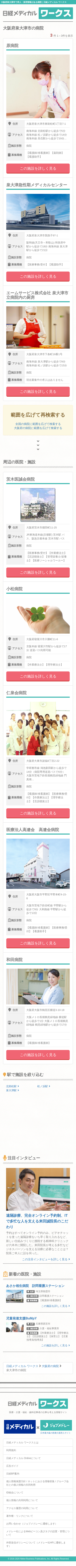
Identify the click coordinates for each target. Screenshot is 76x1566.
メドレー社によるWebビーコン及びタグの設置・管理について (38, 1533)
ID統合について (14, 1492)
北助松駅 (12, 1086)
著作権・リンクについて (19, 1516)
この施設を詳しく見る (38, 168)
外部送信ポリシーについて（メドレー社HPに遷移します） (36, 1544)
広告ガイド (12, 1466)
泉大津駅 (12, 1090)
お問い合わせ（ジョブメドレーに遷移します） (31, 1523)
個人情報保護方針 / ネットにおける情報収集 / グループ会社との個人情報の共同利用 (37, 1483)
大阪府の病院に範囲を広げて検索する (38, 428)
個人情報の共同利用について (22, 1500)
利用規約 (11, 1450)
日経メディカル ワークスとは (22, 1442)
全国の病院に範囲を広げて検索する (38, 424)
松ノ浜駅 (43, 1086)
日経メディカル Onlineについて (23, 1458)
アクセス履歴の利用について (22, 1508)
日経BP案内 (12, 1473)
